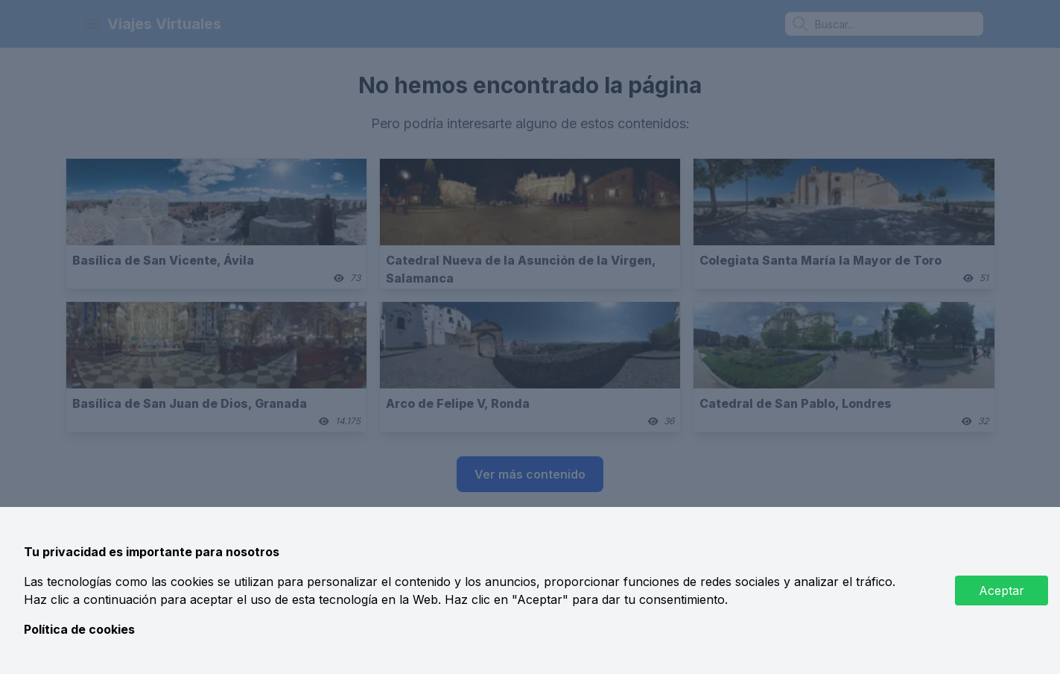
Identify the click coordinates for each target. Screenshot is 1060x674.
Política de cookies (79, 629)
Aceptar (1001, 590)
